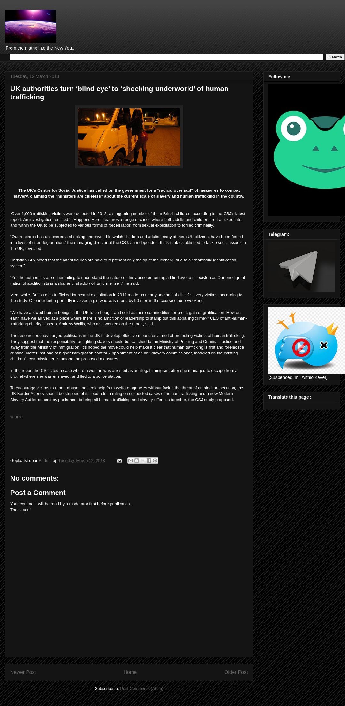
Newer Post (23, 672)
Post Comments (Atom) (141, 688)
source (16, 417)
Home (130, 672)
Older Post (236, 672)
